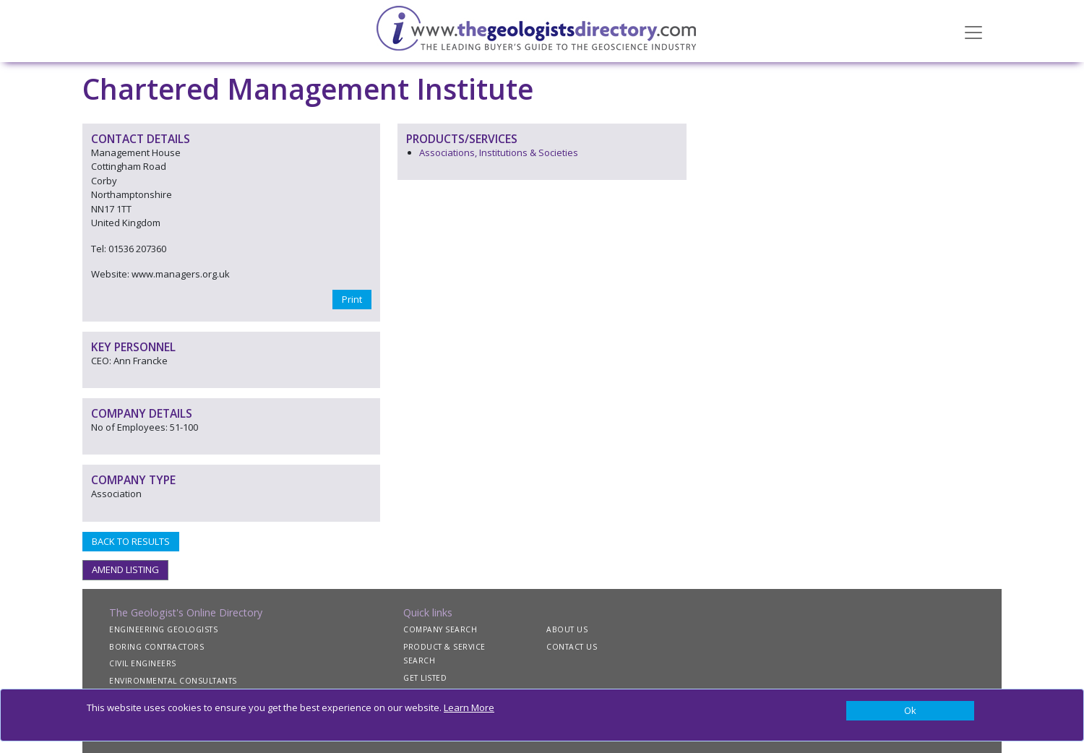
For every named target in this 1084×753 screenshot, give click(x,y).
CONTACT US (571, 647)
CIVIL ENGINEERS (142, 663)
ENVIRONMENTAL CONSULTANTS (173, 681)
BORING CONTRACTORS (156, 647)
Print (352, 299)
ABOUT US (567, 629)
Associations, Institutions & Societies (498, 152)
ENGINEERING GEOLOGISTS (163, 629)
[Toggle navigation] (973, 31)
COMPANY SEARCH (440, 629)
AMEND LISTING (125, 569)
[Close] (910, 711)
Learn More (469, 707)
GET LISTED (425, 678)
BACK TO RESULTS (131, 541)
